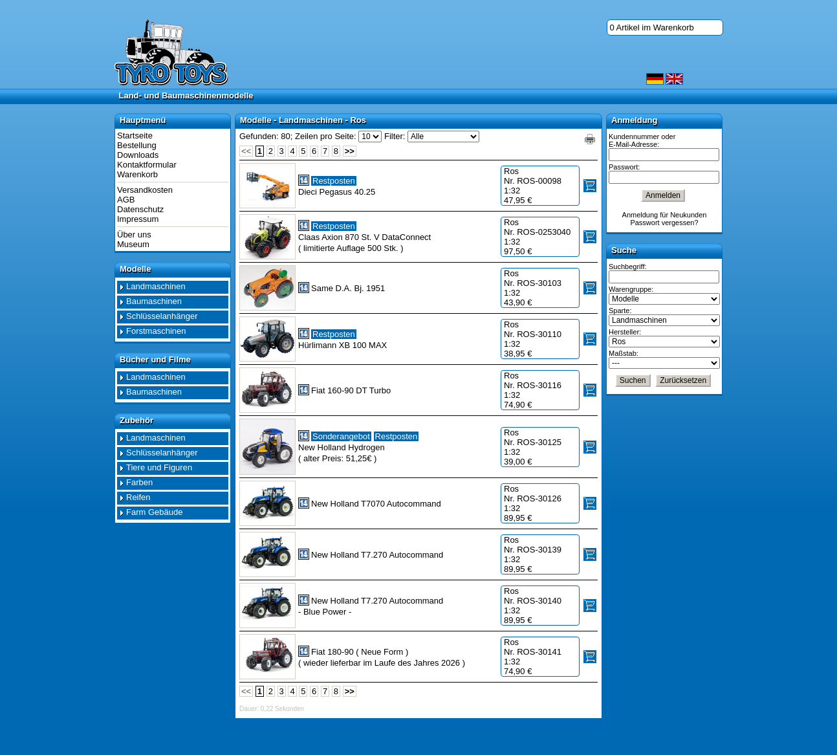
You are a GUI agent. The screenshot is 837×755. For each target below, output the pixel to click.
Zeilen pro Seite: (325, 136)
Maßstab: (623, 353)
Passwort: (624, 167)
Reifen (138, 497)
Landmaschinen (156, 286)
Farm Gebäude (154, 512)
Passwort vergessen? (664, 222)
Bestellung (137, 145)
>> (349, 151)
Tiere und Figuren (159, 467)
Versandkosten (145, 190)
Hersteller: (625, 332)
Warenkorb (137, 174)
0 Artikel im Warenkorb (652, 27)
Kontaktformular (147, 165)
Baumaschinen (154, 301)
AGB (126, 199)
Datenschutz (140, 209)
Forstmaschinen (156, 331)
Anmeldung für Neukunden (664, 215)
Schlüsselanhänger (162, 316)
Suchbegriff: (628, 266)
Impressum (137, 219)
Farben (139, 482)
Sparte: (620, 310)
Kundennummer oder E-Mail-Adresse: (642, 140)
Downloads (137, 155)
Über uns (134, 234)
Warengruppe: (631, 289)
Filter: (395, 136)
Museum (133, 244)
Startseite (135, 135)
